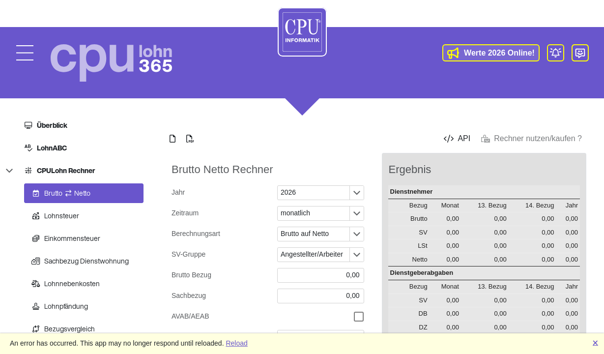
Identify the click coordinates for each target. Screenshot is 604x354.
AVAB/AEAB (190, 316)
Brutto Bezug (191, 275)
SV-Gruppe (188, 254)
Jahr (178, 192)
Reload (236, 343)
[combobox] (313, 193)
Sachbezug (189, 295)
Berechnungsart (196, 233)
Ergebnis (410, 169)
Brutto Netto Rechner (222, 169)
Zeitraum (185, 213)
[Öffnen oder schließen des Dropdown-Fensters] (356, 193)
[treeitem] (80, 125)
